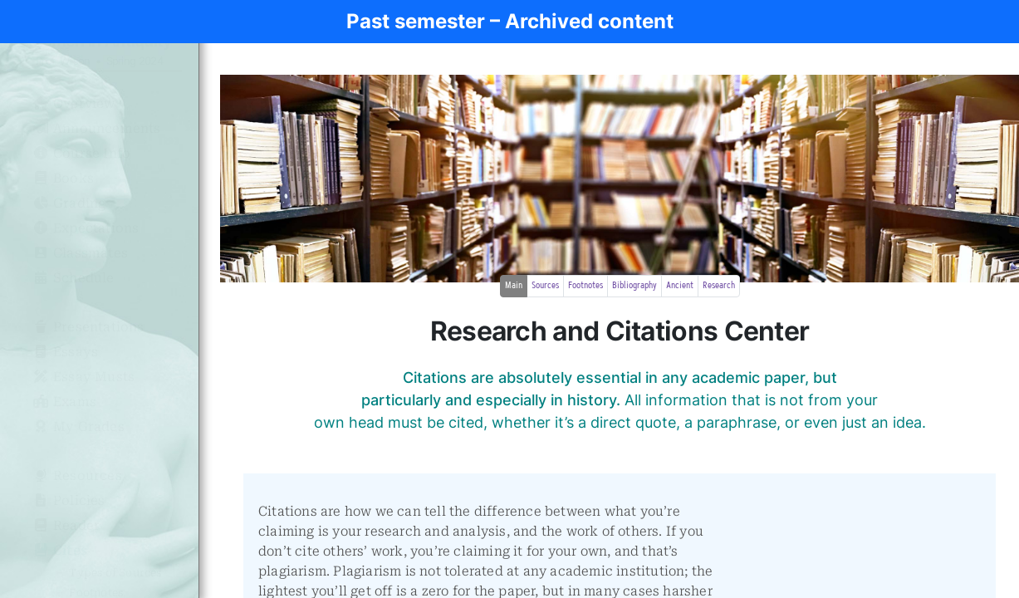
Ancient (679, 286)
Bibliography (634, 286)
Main (513, 286)
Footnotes (585, 286)
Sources (545, 286)
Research (719, 286)
